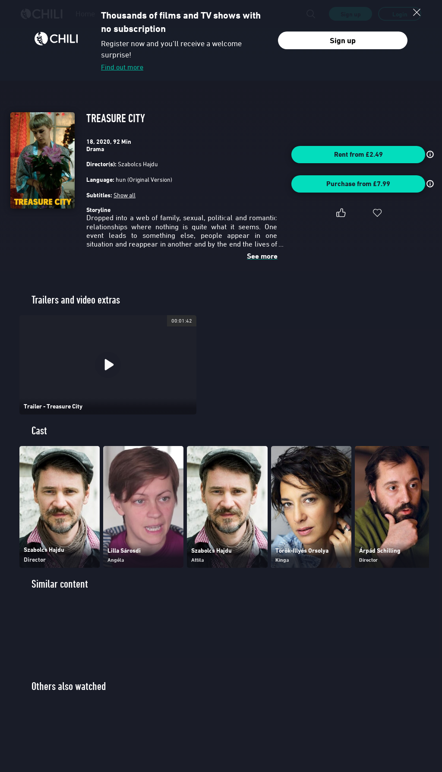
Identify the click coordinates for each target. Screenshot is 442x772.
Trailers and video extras (76, 300)
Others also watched (69, 686)
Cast (39, 430)
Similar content (60, 584)
